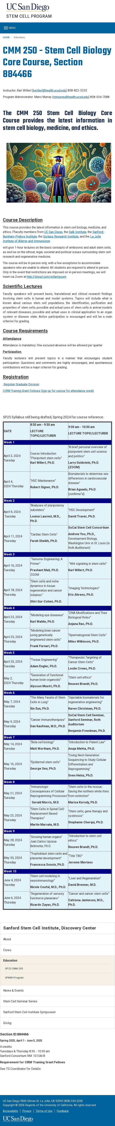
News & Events (13, 990)
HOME (6, 37)
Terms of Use (44, 1111)
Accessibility (10, 1111)
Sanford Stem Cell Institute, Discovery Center (49, 927)
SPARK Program (14, 977)
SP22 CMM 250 (14, 968)
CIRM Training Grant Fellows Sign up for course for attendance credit (48, 391)
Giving (7, 1023)
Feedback (63, 1111)
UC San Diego (28, 9)
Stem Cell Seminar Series (20, 1001)
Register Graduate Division (21, 384)
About (7, 939)
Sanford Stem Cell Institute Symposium (29, 1012)
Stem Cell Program (29, 16)
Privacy (26, 1111)
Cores (7, 950)
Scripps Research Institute (61, 236)
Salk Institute (77, 232)
